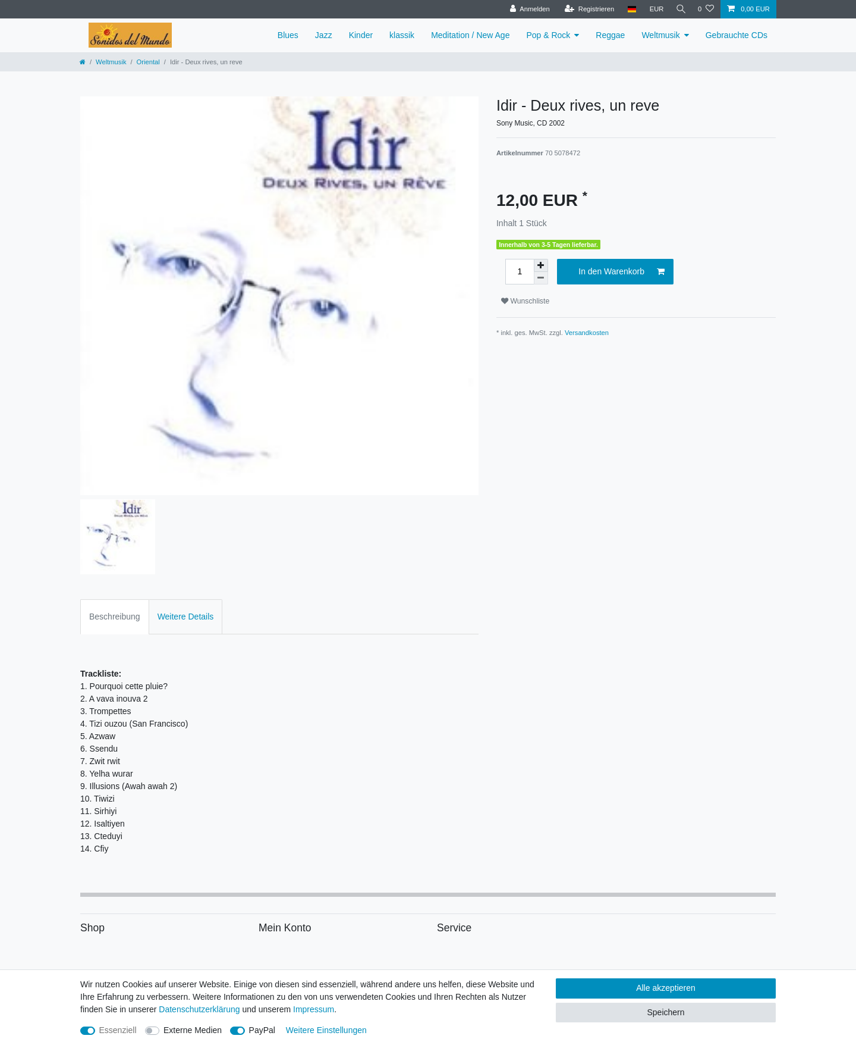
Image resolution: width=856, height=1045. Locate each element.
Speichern (665, 1012)
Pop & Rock (548, 35)
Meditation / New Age (470, 35)
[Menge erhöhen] (541, 265)
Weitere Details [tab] (186, 616)
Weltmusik (660, 35)
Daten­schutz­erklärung (199, 1009)
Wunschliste (525, 301)
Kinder (361, 35)
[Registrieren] (586, 9)
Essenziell (118, 1030)
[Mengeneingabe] (519, 271)
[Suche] (679, 9)
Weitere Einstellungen (326, 1030)
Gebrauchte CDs (736, 35)
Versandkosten (587, 332)
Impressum (313, 1009)
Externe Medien (192, 1030)
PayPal (262, 1030)
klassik (401, 35)
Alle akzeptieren (666, 988)
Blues (288, 35)
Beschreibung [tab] (114, 616)
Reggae (610, 35)
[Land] (629, 9)
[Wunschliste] (705, 9)
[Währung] (654, 9)
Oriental (148, 61)
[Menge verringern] (541, 278)
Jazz (323, 35)
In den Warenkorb (621, 272)
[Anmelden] (527, 9)
